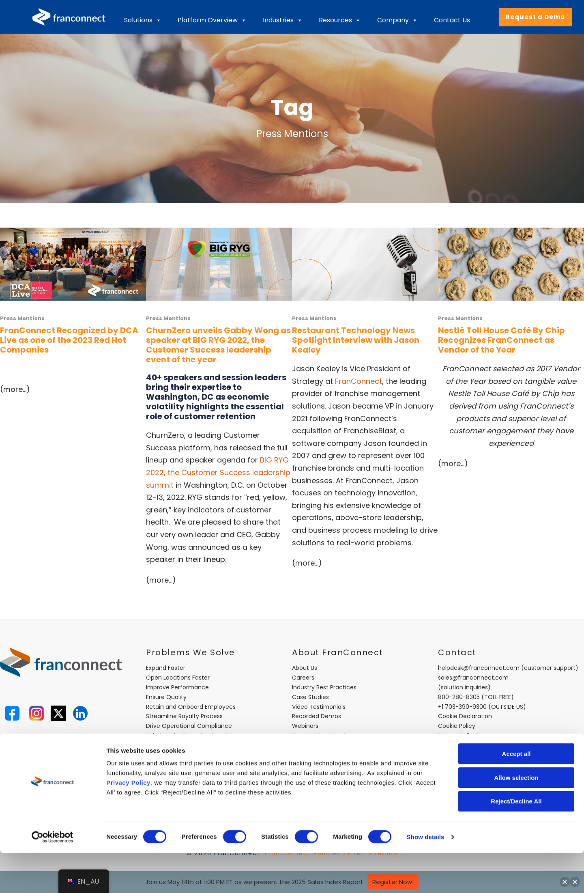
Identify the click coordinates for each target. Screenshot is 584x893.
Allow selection (516, 817)
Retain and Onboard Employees (191, 707)
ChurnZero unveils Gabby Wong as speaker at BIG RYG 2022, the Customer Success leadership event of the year (218, 345)
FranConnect (358, 381)
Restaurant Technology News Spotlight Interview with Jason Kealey (355, 340)
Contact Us (452, 20)
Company (397, 20)
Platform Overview (212, 20)
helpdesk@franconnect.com (479, 668)
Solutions (142, 20)
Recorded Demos (316, 716)
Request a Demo (535, 17)
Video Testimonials (319, 707)
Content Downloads (320, 736)
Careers (303, 678)
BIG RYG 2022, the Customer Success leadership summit (218, 472)
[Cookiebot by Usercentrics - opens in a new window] (52, 877)
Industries (283, 20)
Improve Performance (177, 687)
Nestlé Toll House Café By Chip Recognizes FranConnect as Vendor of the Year (501, 340)
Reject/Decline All (516, 841)
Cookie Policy (456, 726)
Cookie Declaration (465, 716)
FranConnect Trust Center (329, 745)
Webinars (305, 726)
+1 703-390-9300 (462, 707)
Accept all (516, 793)
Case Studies (310, 697)
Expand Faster (165, 668)
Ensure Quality (166, 697)
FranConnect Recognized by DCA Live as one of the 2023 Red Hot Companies (69, 340)
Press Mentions (22, 318)
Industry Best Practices (324, 687)
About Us (304, 668)
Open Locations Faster (178, 678)
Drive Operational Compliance (189, 726)
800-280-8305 (459, 697)
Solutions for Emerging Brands (188, 736)
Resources (340, 20)
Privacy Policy (128, 822)
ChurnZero (165, 435)
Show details (425, 877)
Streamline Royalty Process (184, 716)
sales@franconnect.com (473, 678)
